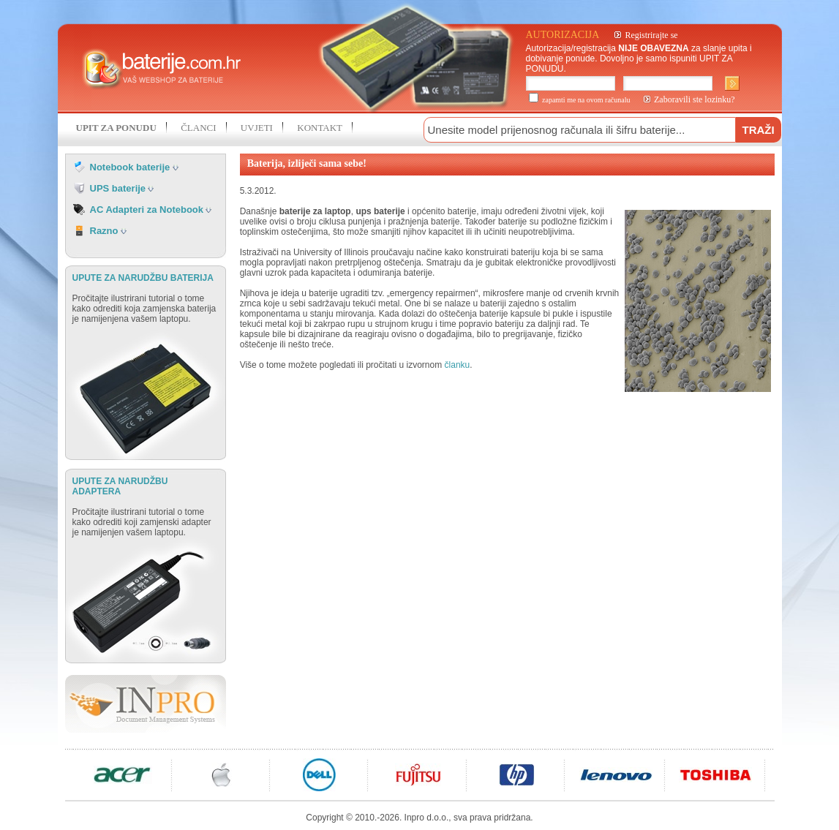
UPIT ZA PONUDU (116, 127)
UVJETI (257, 127)
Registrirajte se (651, 35)
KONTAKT (319, 127)
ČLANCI (198, 127)
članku (457, 365)
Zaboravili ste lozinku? (694, 99)
